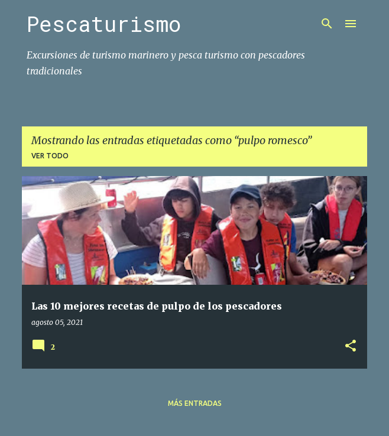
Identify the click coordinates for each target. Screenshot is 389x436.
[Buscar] (327, 23)
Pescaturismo (104, 23)
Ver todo (50, 156)
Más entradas (195, 403)
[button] (350, 346)
